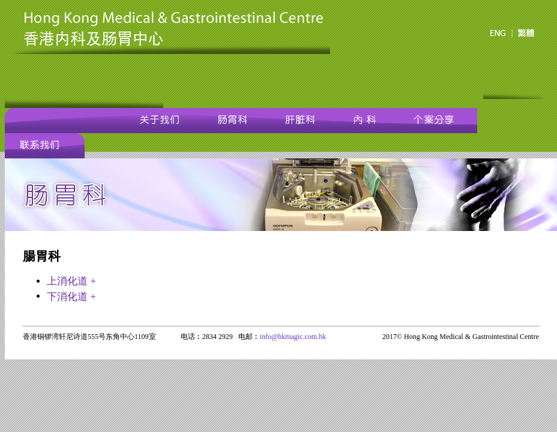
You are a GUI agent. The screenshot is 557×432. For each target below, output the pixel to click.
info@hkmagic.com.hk (293, 336)
